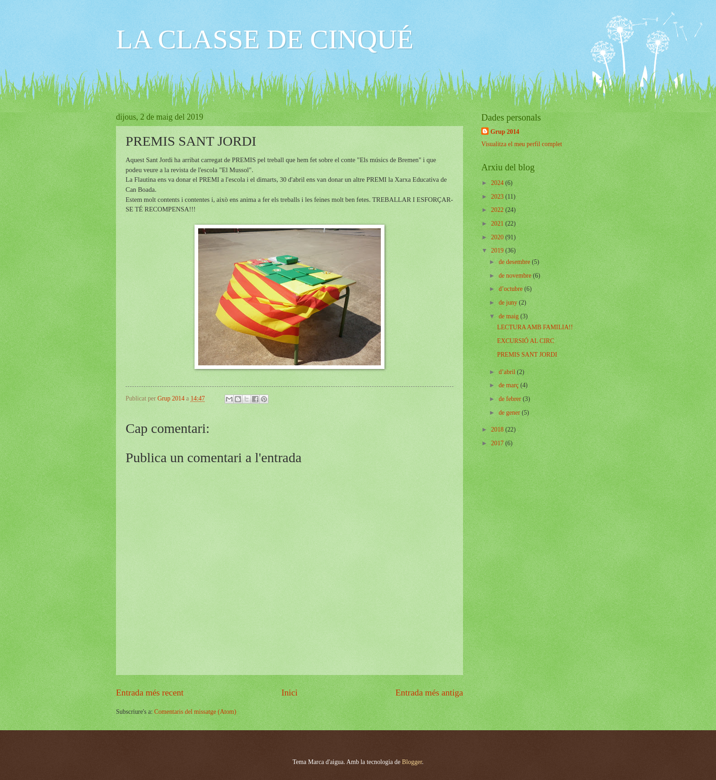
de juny (509, 302)
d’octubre (511, 288)
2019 (498, 250)
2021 (498, 223)
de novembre (516, 275)
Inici (289, 692)
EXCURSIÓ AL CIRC (525, 340)
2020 (498, 237)
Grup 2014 (504, 131)
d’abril (508, 372)
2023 (498, 196)
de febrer (511, 398)
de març (510, 385)
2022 (498, 209)
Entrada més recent (150, 692)
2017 (498, 443)
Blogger (412, 762)
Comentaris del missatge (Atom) (195, 711)
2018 (498, 429)
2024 (498, 182)
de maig (510, 316)
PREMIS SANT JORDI (527, 354)
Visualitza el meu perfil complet (521, 144)
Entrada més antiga (429, 692)
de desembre (515, 261)
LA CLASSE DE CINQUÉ (265, 39)
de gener (510, 412)
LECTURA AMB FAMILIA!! (535, 327)
